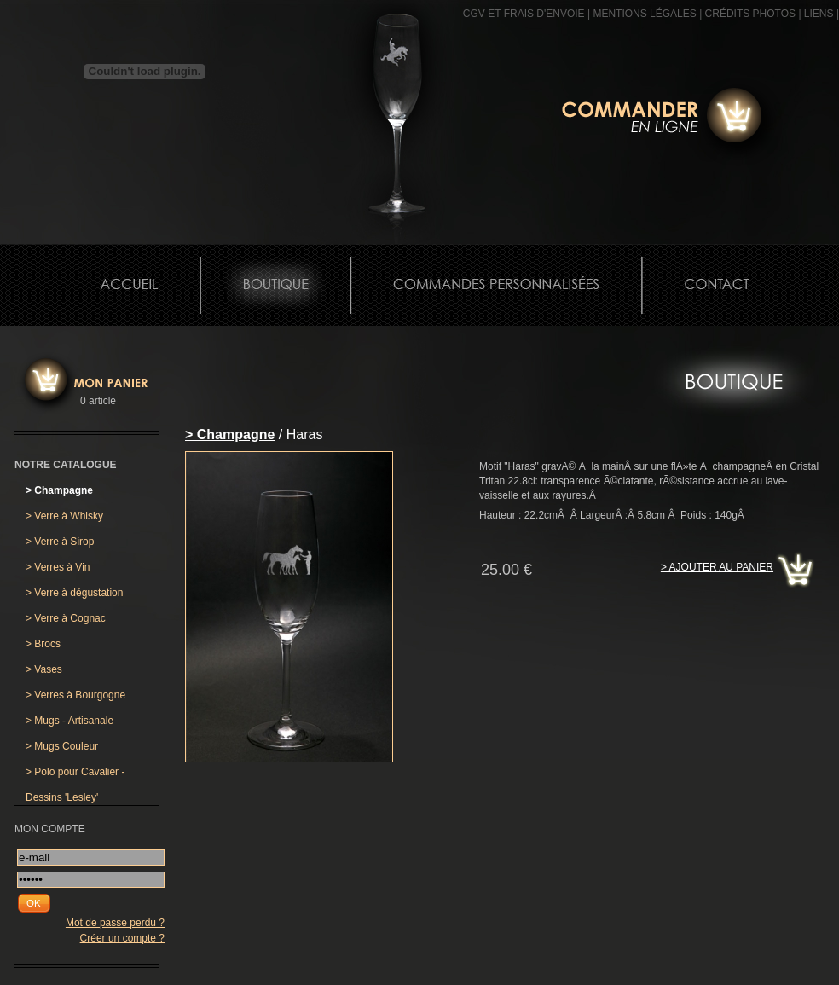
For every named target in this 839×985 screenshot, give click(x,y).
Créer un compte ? (122, 938)
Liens (819, 14)
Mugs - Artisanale (69, 721)
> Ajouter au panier (717, 567)
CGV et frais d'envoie (524, 14)
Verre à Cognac (66, 618)
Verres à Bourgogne (75, 695)
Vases (44, 669)
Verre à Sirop (60, 542)
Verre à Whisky (64, 516)
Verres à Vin (58, 567)
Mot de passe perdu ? (115, 923)
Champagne (59, 490)
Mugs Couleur (62, 746)
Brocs (43, 644)
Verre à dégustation (74, 593)
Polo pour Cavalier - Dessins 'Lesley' (75, 775)
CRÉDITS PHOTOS (750, 14)
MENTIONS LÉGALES (644, 14)
